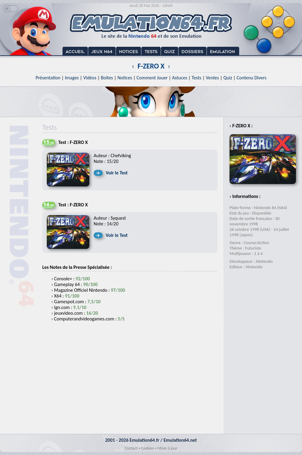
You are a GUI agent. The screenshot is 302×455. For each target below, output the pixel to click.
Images (72, 78)
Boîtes (107, 78)
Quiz (227, 78)
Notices (124, 78)
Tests (196, 78)
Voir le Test (117, 173)
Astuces (179, 78)
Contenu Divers (251, 78)
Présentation (48, 78)
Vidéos (89, 78)
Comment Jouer (152, 78)
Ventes (212, 78)
